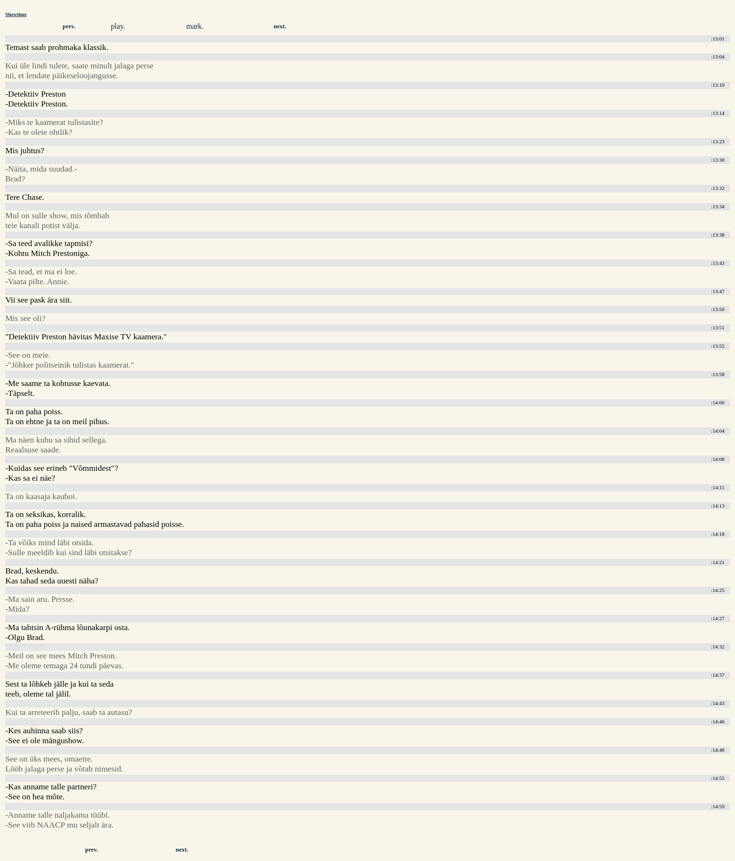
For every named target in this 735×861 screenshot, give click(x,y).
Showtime (15, 14)
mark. (195, 26)
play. (118, 26)
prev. (69, 26)
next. (280, 26)
